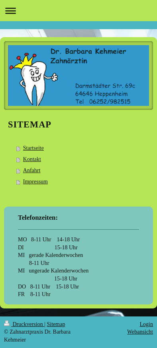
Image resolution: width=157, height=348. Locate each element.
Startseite (33, 148)
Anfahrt (32, 170)
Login (146, 324)
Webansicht (140, 332)
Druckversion (24, 324)
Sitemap (56, 324)
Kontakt (32, 159)
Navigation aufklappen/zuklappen (78, 10)
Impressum (35, 182)
